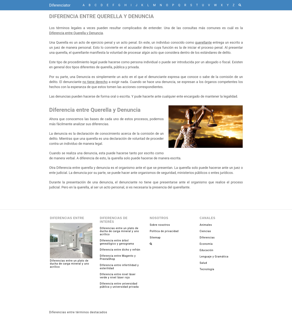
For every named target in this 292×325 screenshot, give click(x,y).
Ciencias (205, 231)
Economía (206, 243)
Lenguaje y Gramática (214, 256)
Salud (203, 262)
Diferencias (207, 237)
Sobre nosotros (160, 224)
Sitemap (155, 237)
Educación (206, 250)
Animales (206, 224)
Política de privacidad (164, 231)
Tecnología (207, 269)
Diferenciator (59, 5)
